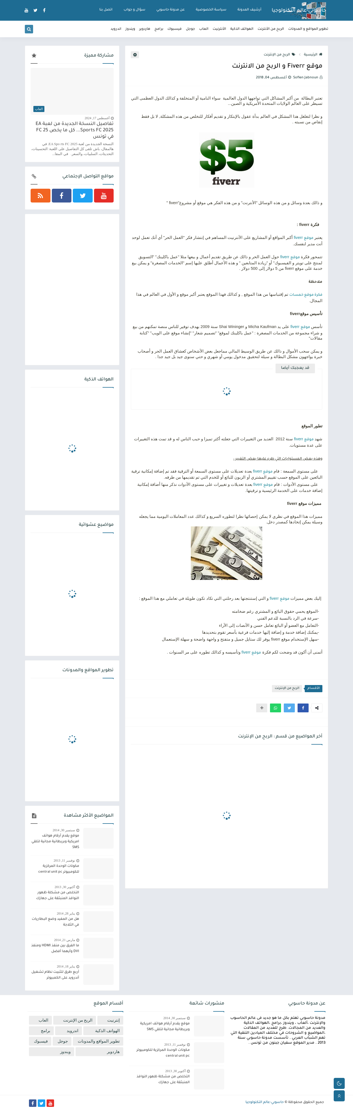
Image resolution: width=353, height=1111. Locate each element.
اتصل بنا (106, 10)
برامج (158, 29)
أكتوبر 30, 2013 (65, 887)
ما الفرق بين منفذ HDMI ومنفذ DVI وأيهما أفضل (55, 948)
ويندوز (130, 29)
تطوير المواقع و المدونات (308, 29)
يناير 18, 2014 (66, 966)
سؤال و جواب (134, 10)
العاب (203, 29)
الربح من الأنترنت (271, 29)
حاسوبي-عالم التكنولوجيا (299, 11)
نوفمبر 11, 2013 (64, 860)
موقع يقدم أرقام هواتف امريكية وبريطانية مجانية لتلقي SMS (55, 841)
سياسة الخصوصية (211, 10)
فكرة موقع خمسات (305, 295)
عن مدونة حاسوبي (170, 10)
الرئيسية (313, 55)
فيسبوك (174, 29)
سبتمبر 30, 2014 (64, 830)
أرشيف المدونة (249, 10)
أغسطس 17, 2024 (97, 118)
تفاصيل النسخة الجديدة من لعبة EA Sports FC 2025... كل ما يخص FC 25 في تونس (75, 131)
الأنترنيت (219, 29)
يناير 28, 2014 (66, 913)
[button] (303, 708)
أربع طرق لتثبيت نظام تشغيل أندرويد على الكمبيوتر (55, 975)
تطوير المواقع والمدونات (99, 1041)
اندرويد (116, 29)
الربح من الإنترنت (279, 55)
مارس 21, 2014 (64, 940)
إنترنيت (113, 1020)
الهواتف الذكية (241, 29)
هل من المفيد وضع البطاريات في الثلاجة (55, 922)
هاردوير (144, 29)
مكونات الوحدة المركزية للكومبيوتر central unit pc (58, 869)
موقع (308, 238)
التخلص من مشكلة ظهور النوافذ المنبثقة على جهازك (57, 895)
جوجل (190, 29)
